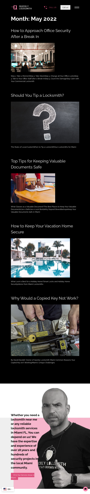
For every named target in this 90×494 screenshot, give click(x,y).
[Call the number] (50, 7)
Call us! (65, 7)
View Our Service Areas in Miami (22, 476)
